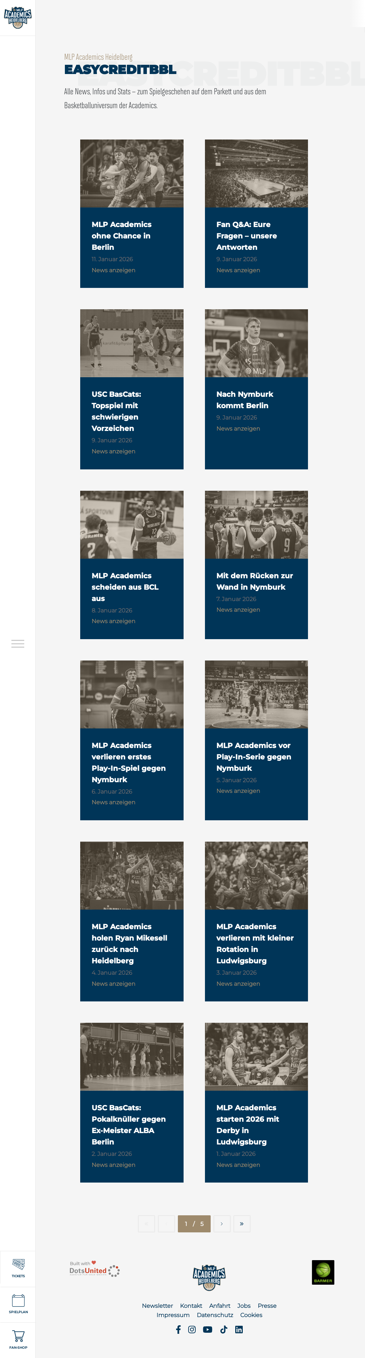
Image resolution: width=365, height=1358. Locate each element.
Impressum (173, 1315)
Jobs (244, 1305)
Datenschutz (215, 1315)
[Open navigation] (18, 644)
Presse (267, 1305)
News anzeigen (113, 270)
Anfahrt (219, 1305)
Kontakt (191, 1305)
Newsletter (157, 1305)
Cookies (251, 1315)
